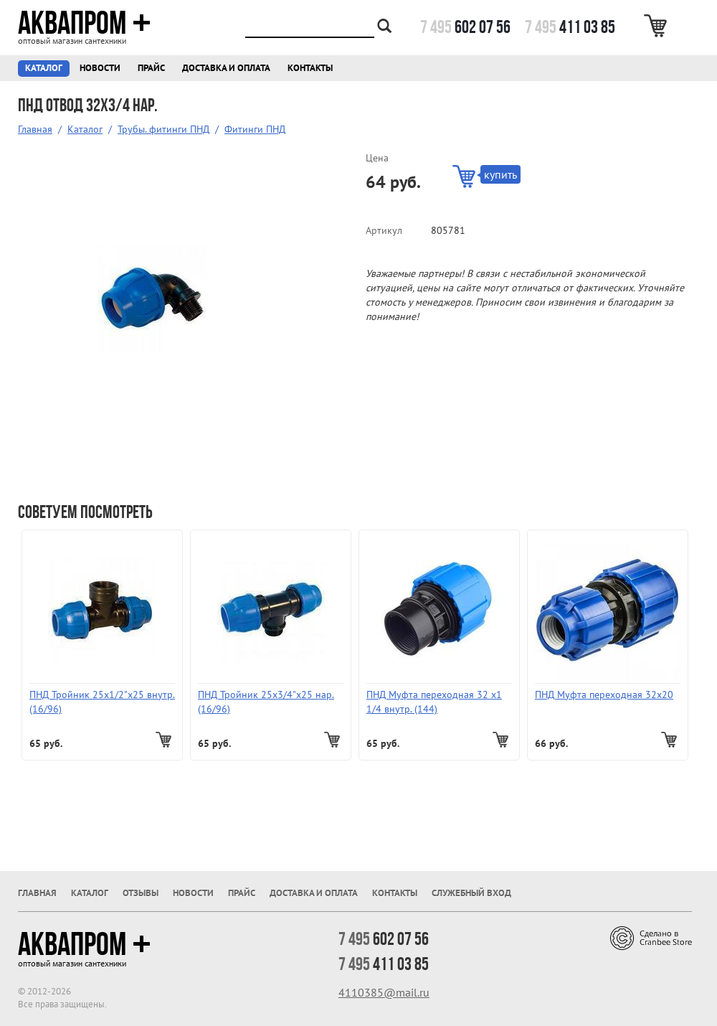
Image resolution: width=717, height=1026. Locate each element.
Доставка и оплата (226, 68)
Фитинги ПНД (254, 129)
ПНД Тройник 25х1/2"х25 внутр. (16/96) (102, 701)
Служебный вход (471, 893)
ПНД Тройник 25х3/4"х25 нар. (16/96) (266, 701)
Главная (35, 129)
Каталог (43, 68)
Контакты (310, 68)
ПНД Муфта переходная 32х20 (604, 694)
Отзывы (140, 893)
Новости (100, 68)
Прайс (151, 68)
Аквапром (84, 23)
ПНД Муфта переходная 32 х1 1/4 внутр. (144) (434, 701)
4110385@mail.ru (383, 992)
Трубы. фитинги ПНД (163, 129)
